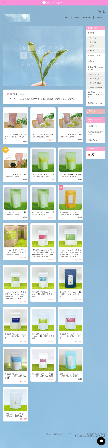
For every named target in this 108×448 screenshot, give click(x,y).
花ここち (93, 38)
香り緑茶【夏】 (95, 79)
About (76, 17)
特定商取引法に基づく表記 (95, 133)
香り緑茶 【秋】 (95, 83)
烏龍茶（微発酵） (96, 87)
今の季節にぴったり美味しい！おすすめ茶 (95, 94)
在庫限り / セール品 (95, 103)
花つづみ (93, 42)
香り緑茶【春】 (95, 74)
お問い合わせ (93, 140)
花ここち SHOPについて (54, 434)
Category (87, 17)
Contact (99, 17)
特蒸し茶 (91, 61)
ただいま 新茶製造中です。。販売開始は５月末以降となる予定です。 (47, 99)
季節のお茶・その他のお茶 (95, 68)
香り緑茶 (91, 33)
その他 (92, 50)
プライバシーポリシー (74, 434)
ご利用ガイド (93, 126)
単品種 (92, 46)
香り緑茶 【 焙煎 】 (95, 55)
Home (67, 17)
